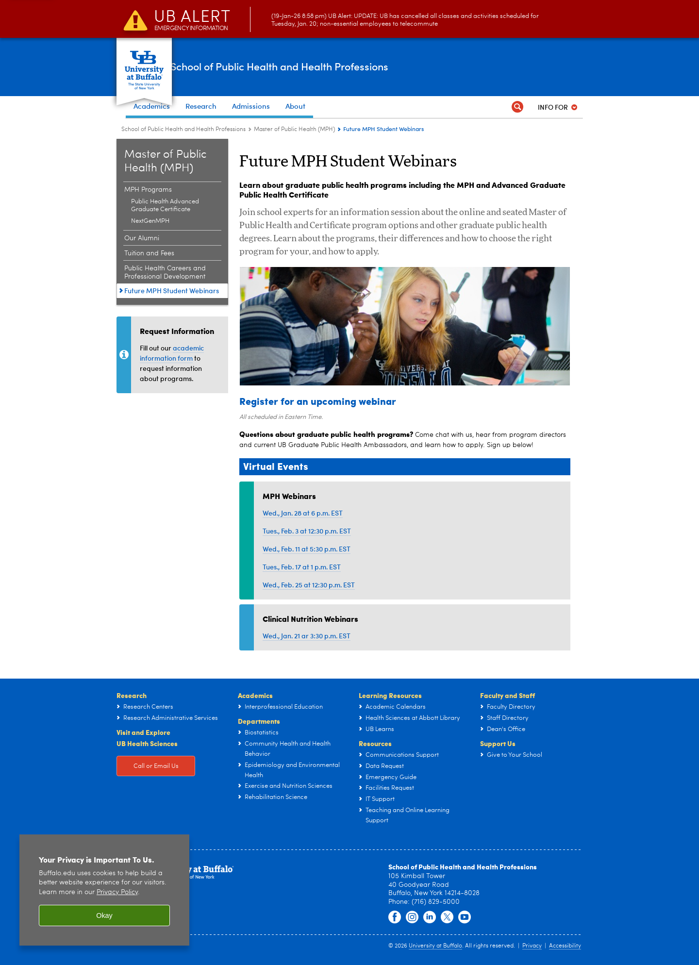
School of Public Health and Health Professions (340, 66)
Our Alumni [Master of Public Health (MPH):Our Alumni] (141, 238)
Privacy (532, 946)
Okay (104, 915)
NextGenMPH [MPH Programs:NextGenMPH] (150, 221)
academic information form (172, 353)
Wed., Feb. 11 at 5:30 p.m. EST (306, 548)
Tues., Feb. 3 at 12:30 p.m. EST (307, 530)
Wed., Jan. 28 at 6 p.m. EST (303, 512)
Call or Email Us (156, 766)
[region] (104, 890)
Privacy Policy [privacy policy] (117, 892)
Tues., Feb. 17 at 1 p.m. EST (302, 566)
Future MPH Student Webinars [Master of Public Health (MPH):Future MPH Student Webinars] (171, 290)
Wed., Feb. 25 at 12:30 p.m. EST (309, 584)
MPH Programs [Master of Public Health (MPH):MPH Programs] (148, 189)
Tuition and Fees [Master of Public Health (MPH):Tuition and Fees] (149, 253)
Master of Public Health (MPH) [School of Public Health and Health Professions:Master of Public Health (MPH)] (294, 130)
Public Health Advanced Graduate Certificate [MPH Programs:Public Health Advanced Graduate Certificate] (165, 206)
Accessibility (565, 946)
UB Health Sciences (147, 743)
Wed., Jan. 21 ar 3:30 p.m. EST (306, 635)
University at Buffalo (435, 946)
